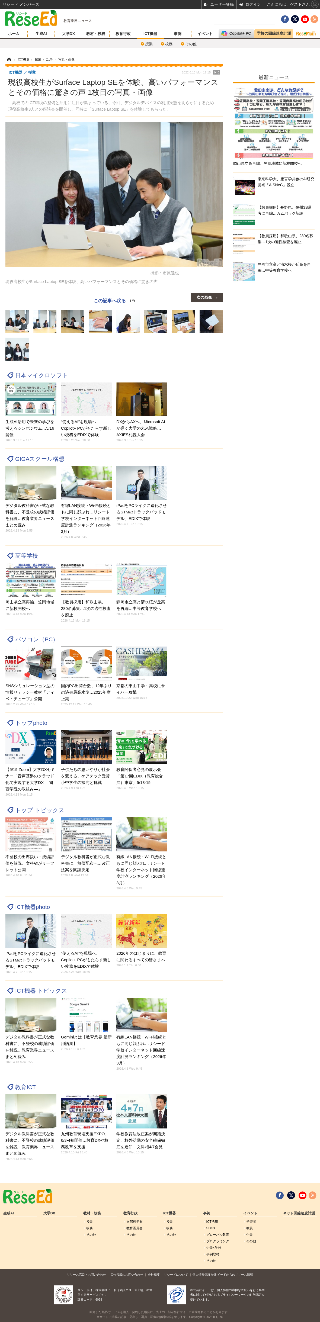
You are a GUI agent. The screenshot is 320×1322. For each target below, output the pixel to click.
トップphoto (31, 723)
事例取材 (212, 1254)
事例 (177, 33)
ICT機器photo (32, 907)
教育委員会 (134, 1228)
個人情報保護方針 (204, 1274)
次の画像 (204, 297)
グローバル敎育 (217, 1235)
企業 (249, 1235)
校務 (169, 44)
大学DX (68, 33)
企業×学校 (213, 1248)
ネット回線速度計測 (299, 1213)
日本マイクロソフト (41, 375)
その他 (191, 44)
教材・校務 (95, 33)
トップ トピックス (40, 810)
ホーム (14, 33)
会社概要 (154, 1274)
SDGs (210, 1228)
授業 (149, 44)
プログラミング (217, 1241)
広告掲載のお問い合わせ (126, 1274)
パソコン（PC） (36, 639)
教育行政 (123, 33)
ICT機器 (150, 33)
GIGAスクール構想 (39, 459)
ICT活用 (212, 1222)
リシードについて (176, 1274)
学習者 (251, 1222)
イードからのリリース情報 (235, 1274)
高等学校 (26, 555)
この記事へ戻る (114, 300)
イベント (205, 33)
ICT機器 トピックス (41, 991)
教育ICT (25, 1087)
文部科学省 (134, 1222)
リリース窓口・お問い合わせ (86, 1274)
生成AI (41, 33)
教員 (249, 1228)
